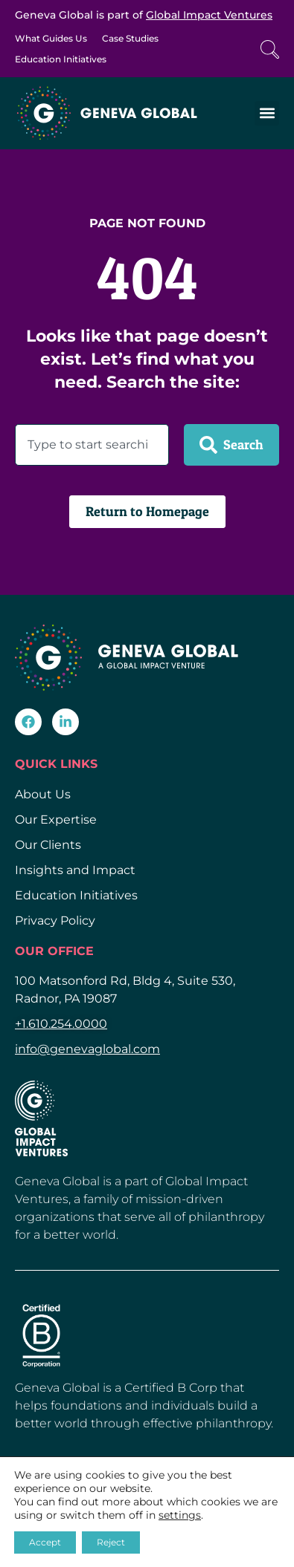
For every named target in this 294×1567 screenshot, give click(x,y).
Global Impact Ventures (209, 15)
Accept (45, 1542)
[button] (267, 113)
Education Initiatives (60, 59)
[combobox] (92, 445)
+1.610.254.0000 (61, 1024)
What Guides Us (51, 38)
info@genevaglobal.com (87, 1049)
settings (180, 1515)
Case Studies (130, 38)
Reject (111, 1542)
